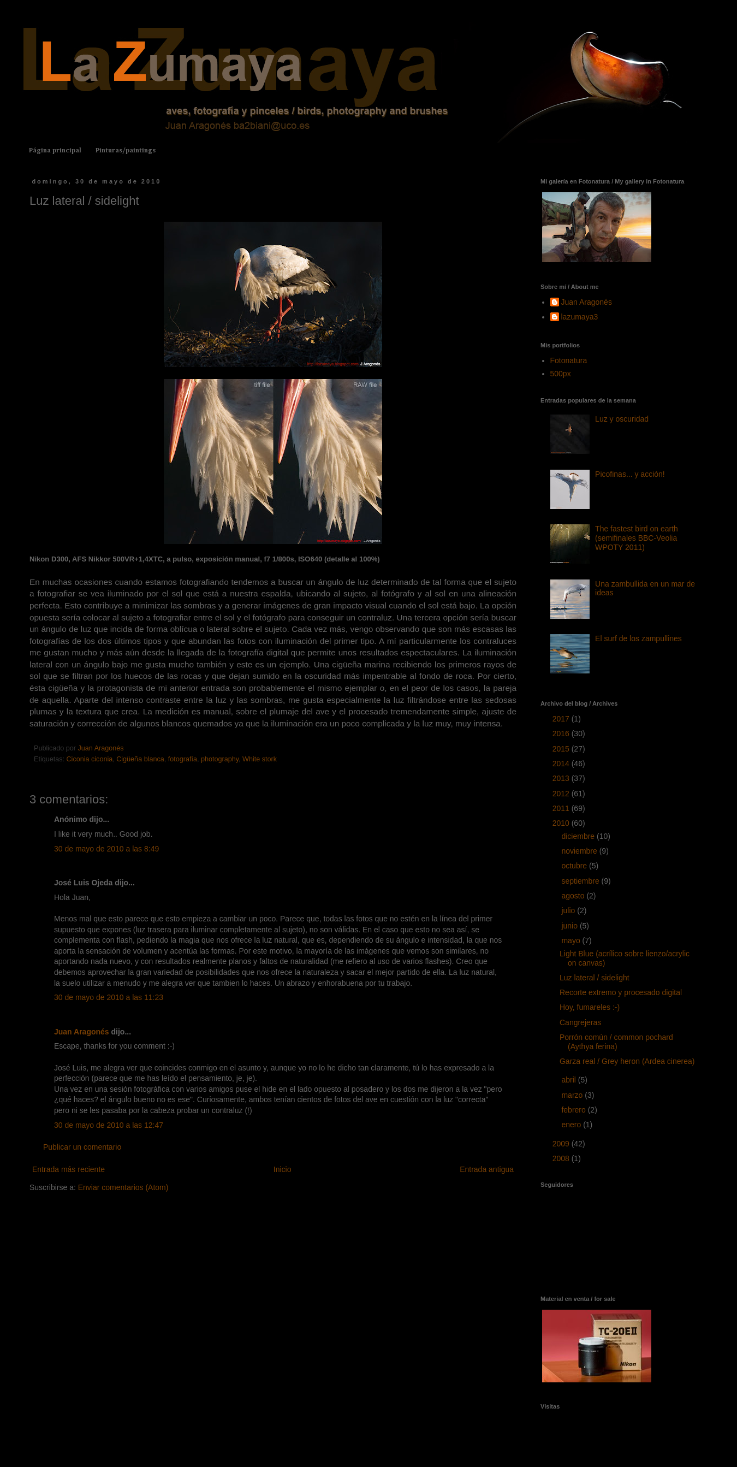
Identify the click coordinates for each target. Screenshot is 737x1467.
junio (570, 925)
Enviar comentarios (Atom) (123, 1187)
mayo (571, 940)
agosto (573, 895)
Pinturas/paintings (126, 150)
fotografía (182, 759)
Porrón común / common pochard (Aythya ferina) (616, 1042)
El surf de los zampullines (638, 638)
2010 (562, 823)
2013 (562, 778)
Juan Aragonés (81, 1031)
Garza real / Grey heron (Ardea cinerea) (627, 1061)
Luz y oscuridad (622, 419)
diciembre (579, 836)
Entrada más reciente (68, 1169)
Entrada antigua (487, 1169)
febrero (574, 1109)
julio (569, 910)
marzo (573, 1095)
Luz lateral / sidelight (594, 977)
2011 (562, 808)
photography (220, 759)
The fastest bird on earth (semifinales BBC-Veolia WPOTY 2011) (636, 538)
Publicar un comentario (82, 1147)
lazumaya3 (579, 316)
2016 (562, 733)
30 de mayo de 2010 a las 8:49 (106, 848)
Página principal (55, 150)
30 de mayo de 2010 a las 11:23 (108, 997)
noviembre (580, 851)
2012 (562, 793)
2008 (562, 1158)
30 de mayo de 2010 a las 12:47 (108, 1125)
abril (569, 1079)
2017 (562, 718)
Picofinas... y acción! (630, 474)
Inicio (283, 1169)
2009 (562, 1143)
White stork (259, 759)
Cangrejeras (580, 1022)
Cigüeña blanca (140, 759)
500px (560, 373)
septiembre (581, 881)
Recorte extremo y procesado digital (621, 992)
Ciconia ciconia (90, 759)
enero (572, 1124)
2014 (562, 763)
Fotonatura (568, 360)
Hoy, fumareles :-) (590, 1007)
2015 (562, 748)
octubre (575, 865)
